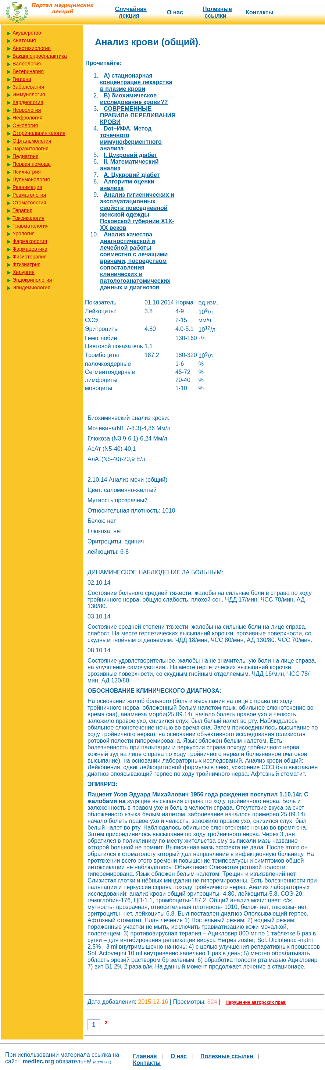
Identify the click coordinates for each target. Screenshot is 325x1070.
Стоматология (29, 203)
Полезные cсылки (217, 12)
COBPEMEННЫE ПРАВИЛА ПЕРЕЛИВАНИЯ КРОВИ (138, 115)
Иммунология (28, 94)
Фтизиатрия (26, 264)
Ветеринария (28, 71)
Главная (145, 1056)
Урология (23, 233)
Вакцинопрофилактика (39, 56)
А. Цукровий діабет (132, 175)
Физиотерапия (29, 257)
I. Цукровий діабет (130, 155)
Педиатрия (25, 156)
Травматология (30, 226)
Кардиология (27, 102)
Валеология (26, 64)
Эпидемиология (31, 287)
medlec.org (38, 1061)
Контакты (259, 12)
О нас (175, 12)
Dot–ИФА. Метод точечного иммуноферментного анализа (131, 138)
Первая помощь (31, 164)
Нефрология (27, 118)
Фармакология (29, 241)
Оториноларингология (38, 133)
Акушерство (26, 33)
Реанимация (27, 187)
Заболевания (28, 87)
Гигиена (21, 79)
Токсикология (28, 218)
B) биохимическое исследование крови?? (134, 98)
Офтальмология (31, 141)
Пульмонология (31, 179)
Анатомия (24, 40)
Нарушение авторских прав (256, 1002)
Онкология (25, 125)
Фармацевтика (29, 249)
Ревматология (29, 195)
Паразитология (30, 148)
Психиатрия (26, 172)
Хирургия (23, 272)
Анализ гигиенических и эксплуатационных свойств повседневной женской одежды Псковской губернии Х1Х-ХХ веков (137, 211)
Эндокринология (32, 280)
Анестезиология (31, 48)
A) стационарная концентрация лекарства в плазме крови (136, 82)
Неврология (26, 110)
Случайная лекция (131, 12)
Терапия (22, 210)
